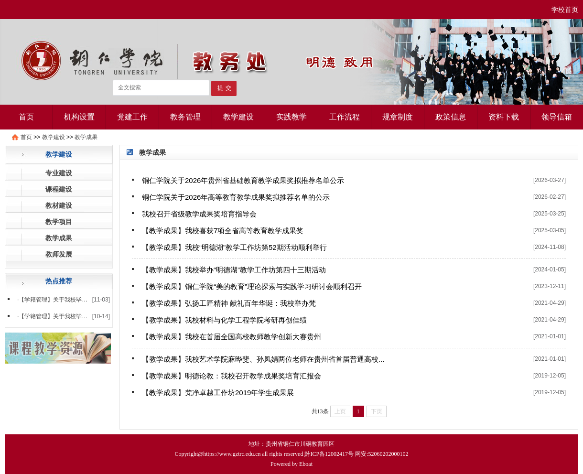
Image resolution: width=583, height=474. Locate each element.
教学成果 (86, 137)
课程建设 (58, 189)
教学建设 (238, 117)
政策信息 (450, 117)
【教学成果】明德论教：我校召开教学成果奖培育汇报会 (231, 376)
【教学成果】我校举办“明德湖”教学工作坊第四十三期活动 (234, 270)
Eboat (306, 464)
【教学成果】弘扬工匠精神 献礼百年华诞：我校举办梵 (229, 303)
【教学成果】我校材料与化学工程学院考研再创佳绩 (224, 320)
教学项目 (58, 222)
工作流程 (344, 117)
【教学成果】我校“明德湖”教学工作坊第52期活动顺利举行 (234, 247)
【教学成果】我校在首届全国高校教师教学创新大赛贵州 (231, 337)
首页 (26, 117)
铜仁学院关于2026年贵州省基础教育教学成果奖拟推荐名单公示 (243, 180)
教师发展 (58, 254)
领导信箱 (556, 117)
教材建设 (58, 205)
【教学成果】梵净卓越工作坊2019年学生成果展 (218, 392)
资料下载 (503, 117)
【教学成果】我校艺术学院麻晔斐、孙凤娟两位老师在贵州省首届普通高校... (263, 359)
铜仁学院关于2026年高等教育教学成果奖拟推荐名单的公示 (236, 197)
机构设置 (79, 117)
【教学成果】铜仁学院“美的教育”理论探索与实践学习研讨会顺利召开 (252, 286)
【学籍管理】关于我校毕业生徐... (61, 316)
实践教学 (291, 117)
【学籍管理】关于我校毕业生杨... (61, 299)
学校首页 (564, 9)
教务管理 (185, 117)
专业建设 (58, 173)
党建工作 (132, 117)
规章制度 (397, 117)
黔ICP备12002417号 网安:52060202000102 (356, 454)
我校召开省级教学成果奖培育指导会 (199, 214)
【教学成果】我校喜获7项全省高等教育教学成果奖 (222, 230)
